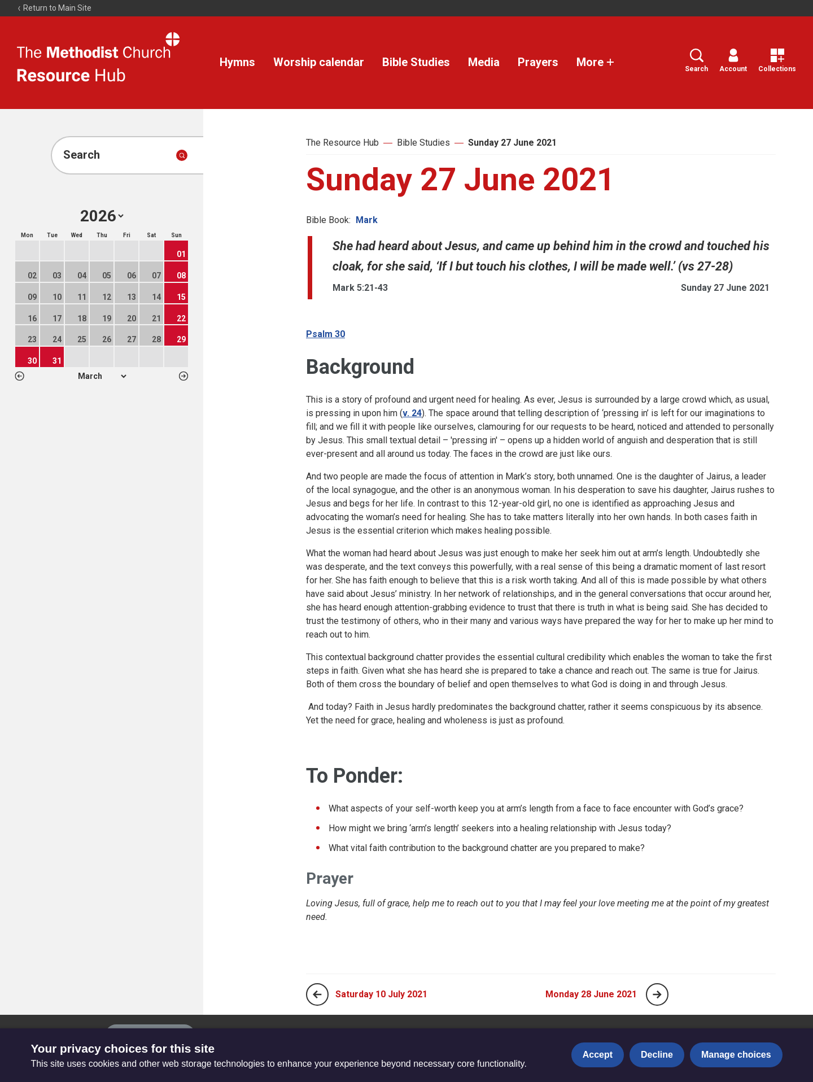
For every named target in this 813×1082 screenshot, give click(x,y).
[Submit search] (181, 155)
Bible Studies (416, 62)
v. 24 (412, 413)
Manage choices (736, 1054)
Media (484, 62)
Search (696, 61)
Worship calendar (318, 62)
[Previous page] (317, 994)
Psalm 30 (325, 334)
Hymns (237, 62)
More (595, 62)
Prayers (538, 62)
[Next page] (657, 994)
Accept (598, 1054)
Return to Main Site (54, 7)
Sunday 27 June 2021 (512, 142)
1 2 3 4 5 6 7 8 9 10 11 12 (102, 376)
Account (733, 61)
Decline (657, 1054)
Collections (777, 61)
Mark (367, 220)
